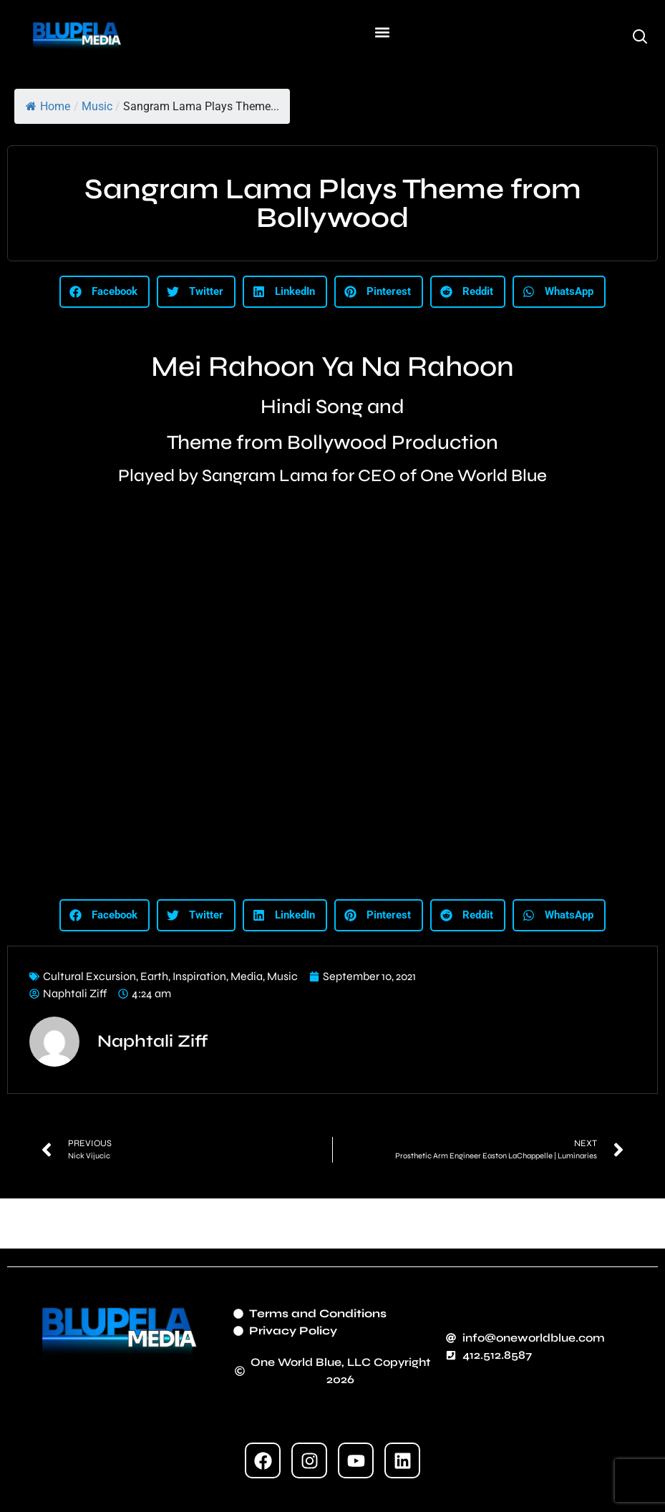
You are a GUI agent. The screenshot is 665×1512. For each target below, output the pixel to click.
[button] (382, 32)
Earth (154, 976)
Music (97, 106)
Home (48, 106)
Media (246, 976)
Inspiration (199, 976)
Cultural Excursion (89, 976)
